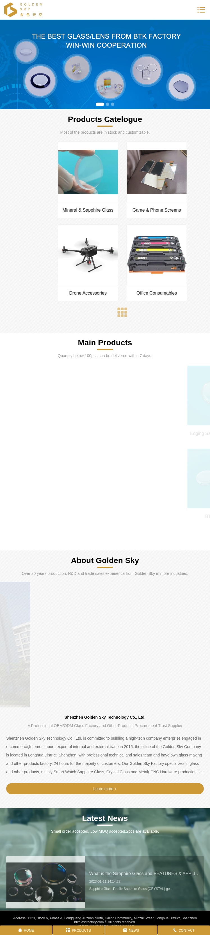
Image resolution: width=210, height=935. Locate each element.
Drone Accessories (118, 293)
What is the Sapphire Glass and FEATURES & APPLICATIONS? (144, 891)
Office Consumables (187, 293)
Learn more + (105, 788)
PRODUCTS (78, 930)
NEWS (131, 930)
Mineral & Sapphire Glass (118, 210)
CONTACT (184, 930)
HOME (26, 930)
